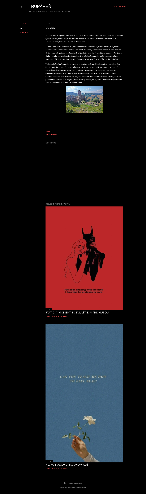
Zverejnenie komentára (59, 316)
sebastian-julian (81, 487)
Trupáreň (40, 6)
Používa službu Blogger (73, 483)
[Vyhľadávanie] (119, 7)
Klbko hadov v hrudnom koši (67, 464)
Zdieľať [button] (23, 23)
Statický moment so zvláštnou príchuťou (77, 312)
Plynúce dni (24, 32)
